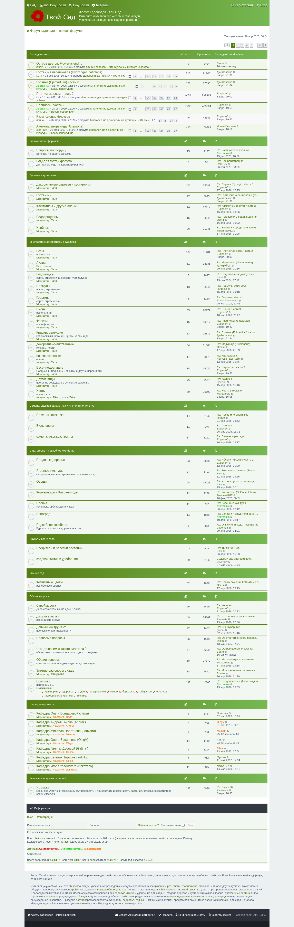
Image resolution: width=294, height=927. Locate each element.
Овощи (41, 481)
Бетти (220, 63)
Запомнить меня (173, 825)
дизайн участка (190, 889)
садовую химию (124, 893)
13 (161, 76)
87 (175, 109)
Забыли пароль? (148, 825)
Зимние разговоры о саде (55, 670)
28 (168, 130)
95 (155, 97)
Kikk (219, 550)
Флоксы (144, 120)
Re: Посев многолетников (232, 414)
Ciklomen (222, 527)
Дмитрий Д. (224, 265)
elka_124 (41, 129)
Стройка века (46, 605)
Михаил (71, 734)
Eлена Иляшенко (227, 300)
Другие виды (45, 379)
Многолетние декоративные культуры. (103, 97)
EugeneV (222, 93)
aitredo (149, 859)
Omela (221, 347)
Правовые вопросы (50, 638)
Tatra (54, 187)
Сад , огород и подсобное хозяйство (52, 450)
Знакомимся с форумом (44, 141)
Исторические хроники (56, 695)
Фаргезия (59, 716)
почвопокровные (48, 356)
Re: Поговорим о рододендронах (237, 216)
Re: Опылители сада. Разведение (237, 524)
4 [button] (247, 45)
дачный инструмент (166, 889)
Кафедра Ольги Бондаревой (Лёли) (62, 713)
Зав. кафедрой (92, 848)
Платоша (222, 713)
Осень (221, 219)
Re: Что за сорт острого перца (235, 481)
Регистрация (44, 817)
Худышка (222, 790)
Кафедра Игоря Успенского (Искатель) (64, 766)
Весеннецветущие (62, 111)
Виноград (43, 514)
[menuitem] (32, 5)
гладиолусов (189, 886)
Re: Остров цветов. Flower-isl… (236, 648)
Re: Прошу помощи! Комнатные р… (239, 582)
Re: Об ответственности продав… (238, 637)
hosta (64, 397)
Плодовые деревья (50, 460)
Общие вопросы (96, 66)
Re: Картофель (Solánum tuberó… (237, 492)
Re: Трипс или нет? (229, 547)
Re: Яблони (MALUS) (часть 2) (235, 459)
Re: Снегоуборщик (228, 626)
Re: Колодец (224, 605)
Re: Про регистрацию (230, 160)
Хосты (41, 390)
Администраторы (48, 848)
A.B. (219, 739)
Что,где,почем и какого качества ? (130, 66)
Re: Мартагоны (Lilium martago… (237, 262)
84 (155, 109)
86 (168, 109)
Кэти (219, 473)
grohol (220, 630)
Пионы (41, 309)
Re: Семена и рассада (230, 436)
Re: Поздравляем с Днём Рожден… (239, 681)
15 (175, 76)
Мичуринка (58, 673)
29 (175, 130)
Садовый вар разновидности (234, 558)
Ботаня (221, 673)
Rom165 (222, 163)
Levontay (222, 561)
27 (161, 130)
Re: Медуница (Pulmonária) (233, 344)
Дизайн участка (47, 616)
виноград (220, 896)
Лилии (41, 262)
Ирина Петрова (226, 126)
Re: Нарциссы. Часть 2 (231, 367)
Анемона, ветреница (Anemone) (59, 126)
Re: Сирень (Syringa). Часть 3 (235, 184)
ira (37, 97)
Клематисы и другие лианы (56, 206)
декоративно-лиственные (55, 344)
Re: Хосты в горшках (229, 390)
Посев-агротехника (50, 415)
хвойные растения (240, 893)
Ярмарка (42, 787)
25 (148, 130)
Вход (30, 817)
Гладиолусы (45, 274)
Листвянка (42, 85)
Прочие (41, 503)
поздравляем (96, 691)
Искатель (71, 769)
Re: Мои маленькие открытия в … (237, 670)
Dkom (56, 397)
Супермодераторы (72, 848)
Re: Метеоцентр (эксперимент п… (238, 659)
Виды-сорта (45, 425)
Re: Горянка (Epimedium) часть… (237, 332)
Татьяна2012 (225, 230)
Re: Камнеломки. (227, 355)
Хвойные (42, 227)
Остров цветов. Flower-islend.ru (59, 63)
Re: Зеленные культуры (231, 502)
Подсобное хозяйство (52, 525)
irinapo (221, 417)
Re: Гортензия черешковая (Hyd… (238, 195)
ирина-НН (42, 120)
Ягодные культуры (49, 470)
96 (161, 97)
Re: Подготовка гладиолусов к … (237, 274)
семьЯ (112, 691)
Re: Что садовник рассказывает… (237, 616)
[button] (227, 45)
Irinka (220, 277)
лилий (176, 886)
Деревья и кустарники (96, 75)
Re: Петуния (224, 425)
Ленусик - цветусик (228, 358)
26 (155, 130)
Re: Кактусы (224, 378)
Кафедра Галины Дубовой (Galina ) (62, 748)
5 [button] (251, 45)
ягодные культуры (202, 896)
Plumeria (222, 619)
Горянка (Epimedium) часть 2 (57, 82)
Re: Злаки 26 (225, 787)
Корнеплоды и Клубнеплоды (57, 492)
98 (175, 97)
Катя (39, 75)
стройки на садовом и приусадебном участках (98, 889)
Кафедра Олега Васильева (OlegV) (62, 739)
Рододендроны (47, 217)
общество (143, 691)
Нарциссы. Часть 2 (50, 105)
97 (168, 97)
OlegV (220, 721)
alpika (69, 760)
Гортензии (119, 75)
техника (80, 695)
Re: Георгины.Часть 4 (230, 297)
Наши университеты (42, 704)
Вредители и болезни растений (59, 548)
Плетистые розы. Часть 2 (55, 93)
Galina (70, 752)
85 (161, 109)
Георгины (43, 297)
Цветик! (221, 382)
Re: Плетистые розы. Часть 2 (235, 250)
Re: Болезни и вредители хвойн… (237, 227)
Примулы (43, 286)
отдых (80, 691)
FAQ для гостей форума (54, 161)
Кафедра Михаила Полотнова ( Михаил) (66, 731)
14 (168, 76)
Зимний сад (37, 573)
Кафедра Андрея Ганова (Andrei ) (61, 722)
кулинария (49, 691)
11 (148, 76)
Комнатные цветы (49, 582)
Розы (42, 100)
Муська (221, 757)
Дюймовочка (224, 72)
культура (160, 691)
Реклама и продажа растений (48, 778)
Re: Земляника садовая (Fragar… (237, 470)
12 (155, 76)
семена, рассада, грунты (54, 436)
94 (148, 97)
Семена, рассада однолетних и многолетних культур (62, 405)
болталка (81, 899)
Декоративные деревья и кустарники (63, 184)
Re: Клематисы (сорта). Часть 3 (236, 205)
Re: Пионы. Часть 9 (229, 309)
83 (148, 109)
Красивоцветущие (62, 88)
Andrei (70, 725)
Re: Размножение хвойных (233, 150)
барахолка (127, 691)
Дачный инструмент (51, 627)
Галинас (222, 288)
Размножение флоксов (53, 116)
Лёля (69, 716)
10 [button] (260, 45)
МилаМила (223, 393)
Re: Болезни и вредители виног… (237, 513)
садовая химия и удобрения (57, 559)
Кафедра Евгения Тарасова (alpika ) (63, 757)
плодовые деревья (178, 896)
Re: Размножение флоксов (233, 320)
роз (169, 886)
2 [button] (238, 45)
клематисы (51, 896)
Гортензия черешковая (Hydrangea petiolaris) (69, 72)
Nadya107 (223, 765)
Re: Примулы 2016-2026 (232, 285)
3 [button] (242, 45)
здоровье (66, 691)
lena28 (40, 66)
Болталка (43, 681)
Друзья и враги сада (42, 538)
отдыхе (140, 899)
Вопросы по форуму (51, 150)
